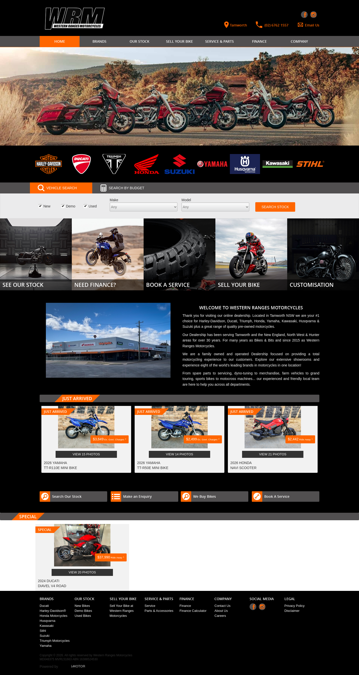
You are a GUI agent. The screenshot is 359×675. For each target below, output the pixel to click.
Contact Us (222, 606)
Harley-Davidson (212, 321)
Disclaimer (292, 611)
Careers (220, 616)
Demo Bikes (83, 611)
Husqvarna (308, 321)
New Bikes (82, 606)
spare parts (201, 373)
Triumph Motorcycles (55, 641)
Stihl (43, 631)
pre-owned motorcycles (256, 327)
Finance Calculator (193, 611)
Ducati (232, 321)
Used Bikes (83, 616)
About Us (221, 611)
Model (186, 200)
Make (114, 200)
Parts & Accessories (159, 611)
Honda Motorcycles (53, 616)
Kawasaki (289, 321)
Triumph (245, 321)
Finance (185, 606)
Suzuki (188, 327)
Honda (259, 321)
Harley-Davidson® (53, 611)
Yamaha (273, 321)
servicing (224, 373)
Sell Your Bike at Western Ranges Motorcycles (122, 611)
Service (150, 606)
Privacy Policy (294, 606)
